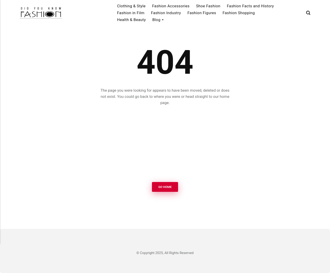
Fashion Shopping (239, 13)
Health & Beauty (131, 19)
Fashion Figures (201, 13)
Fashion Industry (166, 13)
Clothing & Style (131, 6)
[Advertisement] (165, 144)
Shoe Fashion (208, 6)
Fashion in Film (131, 13)
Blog (156, 19)
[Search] (308, 13)
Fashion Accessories (171, 6)
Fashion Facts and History (250, 6)
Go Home (165, 187)
